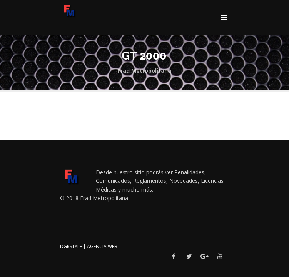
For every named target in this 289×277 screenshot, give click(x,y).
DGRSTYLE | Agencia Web (88, 246)
